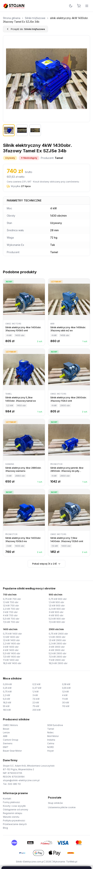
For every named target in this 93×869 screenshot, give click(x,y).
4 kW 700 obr (10, 615)
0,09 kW (7, 684)
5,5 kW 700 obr (11, 618)
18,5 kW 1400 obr (12, 663)
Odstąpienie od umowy (15, 809)
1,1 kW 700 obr (10, 602)
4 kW (65, 695)
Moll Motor (53, 736)
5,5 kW (6, 699)
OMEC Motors (10, 725)
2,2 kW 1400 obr (11, 643)
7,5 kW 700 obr (11, 622)
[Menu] (86, 6)
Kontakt (7, 798)
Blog (5, 827)
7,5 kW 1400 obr (11, 656)
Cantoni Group (10, 739)
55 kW (6, 706)
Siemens (7, 743)
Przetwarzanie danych (15, 824)
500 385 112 (14, 784)
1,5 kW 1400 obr (11, 640)
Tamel (50, 728)
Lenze (6, 732)
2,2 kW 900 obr (57, 608)
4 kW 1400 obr (10, 650)
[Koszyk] (78, 6)
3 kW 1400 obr (10, 646)
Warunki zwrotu (11, 816)
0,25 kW (7, 688)
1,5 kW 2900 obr (57, 640)
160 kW (7, 709)
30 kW (65, 702)
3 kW (35, 695)
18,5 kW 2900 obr (58, 663)
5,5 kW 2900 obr (57, 653)
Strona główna (11, 18)
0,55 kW (66, 688)
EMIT (5, 747)
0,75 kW (7, 691)
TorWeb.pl (71, 861)
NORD (50, 747)
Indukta (51, 739)
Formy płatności (11, 802)
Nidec (50, 732)
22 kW (35, 702)
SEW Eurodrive (55, 725)
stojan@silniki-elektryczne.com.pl (21, 780)
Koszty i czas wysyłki (14, 806)
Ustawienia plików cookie (62, 807)
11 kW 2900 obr (57, 660)
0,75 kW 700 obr (12, 599)
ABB (5, 736)
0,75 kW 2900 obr (58, 633)
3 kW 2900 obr (57, 646)
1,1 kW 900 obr (56, 602)
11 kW (65, 699)
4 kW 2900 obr (57, 650)
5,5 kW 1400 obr (11, 653)
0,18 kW (66, 684)
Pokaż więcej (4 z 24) (46, 563)
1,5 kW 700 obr (11, 605)
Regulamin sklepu (12, 813)
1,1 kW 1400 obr (11, 637)
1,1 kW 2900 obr (57, 637)
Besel (6, 728)
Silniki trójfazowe (35, 18)
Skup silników (55, 803)
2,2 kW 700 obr (11, 608)
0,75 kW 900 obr (58, 599)
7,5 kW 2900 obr (57, 656)
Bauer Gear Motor (12, 750)
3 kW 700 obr (10, 612)
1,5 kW (65, 691)
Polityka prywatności (14, 820)
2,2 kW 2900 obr (57, 643)
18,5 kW (7, 702)
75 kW (35, 706)
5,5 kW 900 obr (57, 618)
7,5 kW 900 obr (57, 622)
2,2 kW (6, 695)
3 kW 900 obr (56, 612)
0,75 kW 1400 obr (12, 633)
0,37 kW (36, 688)
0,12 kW (36, 684)
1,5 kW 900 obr (57, 605)
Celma (50, 743)
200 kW (36, 709)
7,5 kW (36, 699)
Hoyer (50, 750)
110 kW (65, 706)
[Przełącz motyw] (70, 6)
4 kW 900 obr (56, 615)
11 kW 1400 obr (11, 660)
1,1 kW (35, 691)
